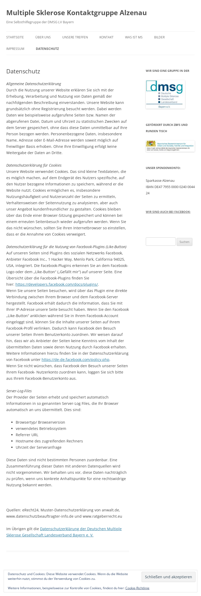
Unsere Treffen (75, 37)
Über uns (43, 37)
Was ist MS (134, 37)
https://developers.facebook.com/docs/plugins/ (56, 284)
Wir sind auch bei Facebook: (168, 212)
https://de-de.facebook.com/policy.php (75, 359)
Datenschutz (47, 48)
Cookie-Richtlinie (137, 588)
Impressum (15, 48)
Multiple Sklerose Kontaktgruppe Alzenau (76, 12)
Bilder (159, 37)
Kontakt (106, 37)
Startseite (15, 37)
